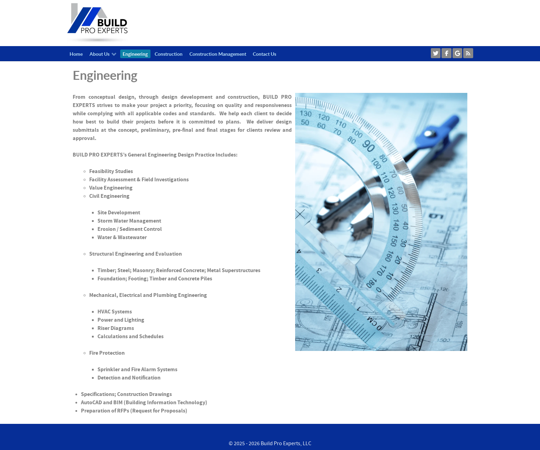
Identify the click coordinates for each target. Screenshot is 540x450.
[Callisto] (97, 23)
